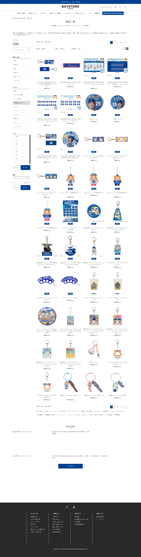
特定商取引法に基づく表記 (82, 519)
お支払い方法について (58, 521)
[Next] (128, 2)
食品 (15, 91)
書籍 (78, 33)
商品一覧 (29, 18)
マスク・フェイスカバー (117, 411)
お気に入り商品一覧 (36, 532)
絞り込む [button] (25, 167)
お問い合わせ (56, 519)
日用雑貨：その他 (49, 415)
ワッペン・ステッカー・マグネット (77, 415)
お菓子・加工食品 (66, 33)
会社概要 (77, 516)
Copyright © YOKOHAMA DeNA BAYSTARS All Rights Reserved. (71, 549)
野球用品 (117, 415)
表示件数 (73, 48)
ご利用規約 (77, 521)
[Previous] (13, 2)
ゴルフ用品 (109, 415)
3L (17, 155)
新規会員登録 (99, 516)
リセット (16, 167)
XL (17, 151)
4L (17, 158)
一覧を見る (71, 466)
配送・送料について (58, 524)
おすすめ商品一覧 (35, 519)
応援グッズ (17, 118)
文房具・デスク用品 (86, 411)
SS (17, 136)
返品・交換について (58, 527)
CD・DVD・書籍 (18, 95)
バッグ (15, 106)
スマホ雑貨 (39, 415)
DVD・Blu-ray (84, 33)
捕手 (15, 68)
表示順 (38, 48)
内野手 (15, 72)
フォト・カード (61, 415)
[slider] (15, 178)
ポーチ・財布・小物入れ (96, 415)
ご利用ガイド (56, 516)
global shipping (56, 532)
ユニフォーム (17, 126)
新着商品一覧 (34, 516)
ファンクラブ (99, 519)
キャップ (16, 110)
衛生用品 (105, 411)
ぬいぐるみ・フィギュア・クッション (46, 411)
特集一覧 (33, 524)
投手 (15, 60)
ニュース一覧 (34, 527)
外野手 (15, 64)
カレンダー (97, 411)
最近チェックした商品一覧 (38, 529)
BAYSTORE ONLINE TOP (19, 18)
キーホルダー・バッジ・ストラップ (68, 411)
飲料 (74, 33)
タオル (15, 122)
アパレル (16, 114)
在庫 (56, 48)
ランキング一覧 (35, 521)
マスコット (17, 80)
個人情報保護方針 (79, 524)
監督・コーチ (17, 76)
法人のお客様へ (57, 529)
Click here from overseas (113, 13)
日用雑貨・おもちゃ (19, 103)
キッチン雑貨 (17, 99)
